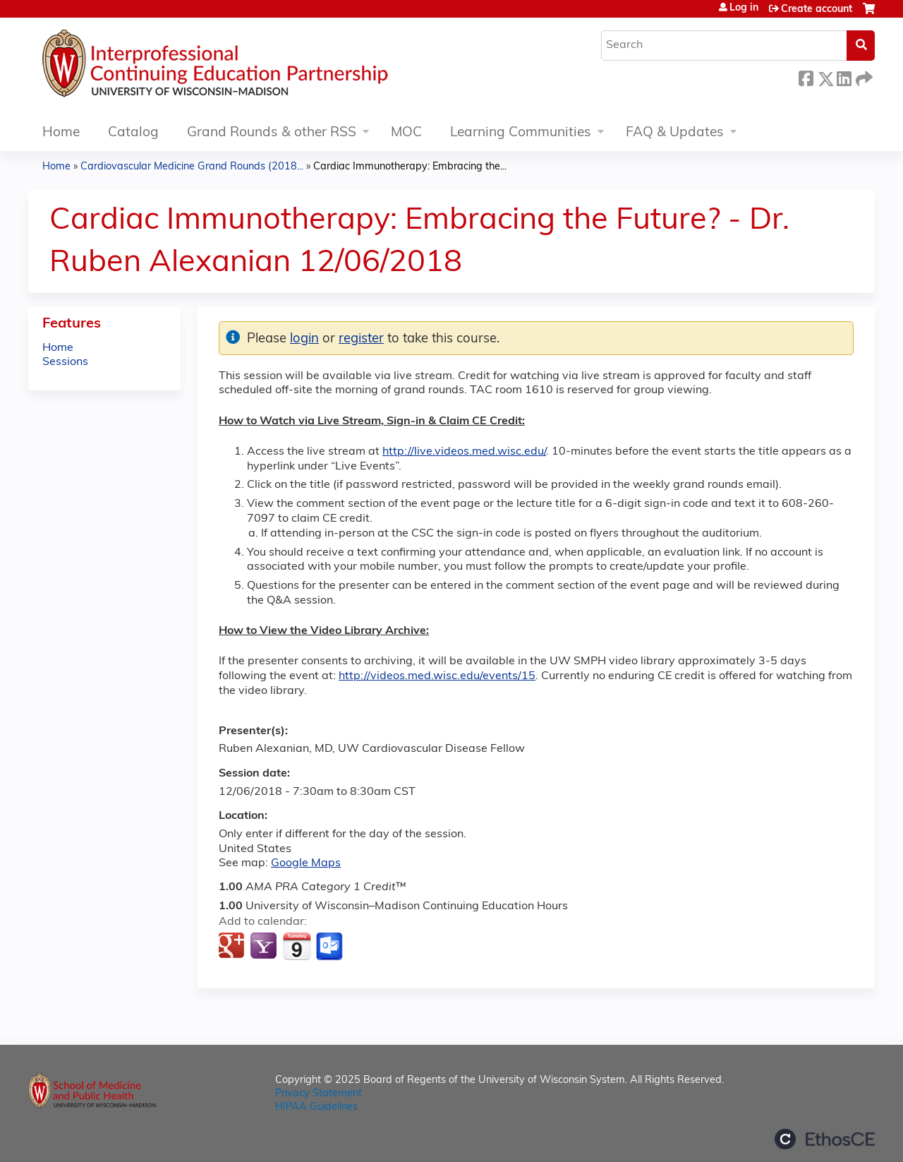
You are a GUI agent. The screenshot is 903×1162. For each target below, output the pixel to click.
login (304, 339)
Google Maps (306, 863)
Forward (863, 76)
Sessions (65, 362)
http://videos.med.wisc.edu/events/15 (437, 676)
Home (61, 133)
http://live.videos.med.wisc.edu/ (464, 451)
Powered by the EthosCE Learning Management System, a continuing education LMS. (825, 1139)
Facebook (806, 76)
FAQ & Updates (675, 133)
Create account (816, 9)
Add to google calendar (233, 947)
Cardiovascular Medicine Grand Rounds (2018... (191, 167)
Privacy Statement (318, 1094)
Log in (743, 8)
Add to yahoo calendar (264, 947)
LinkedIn (844, 76)
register (361, 339)
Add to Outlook (330, 947)
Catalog (133, 133)
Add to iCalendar (296, 946)
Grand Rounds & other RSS (271, 133)
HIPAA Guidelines (316, 1107)
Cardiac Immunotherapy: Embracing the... (410, 167)
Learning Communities (520, 133)
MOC (406, 133)
